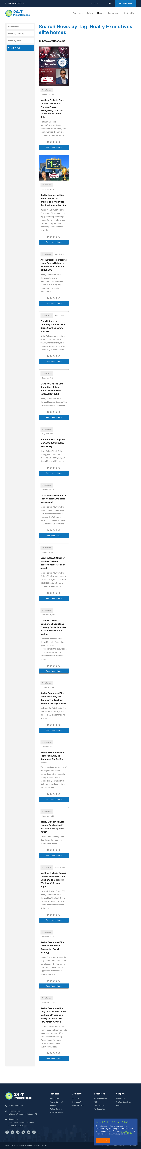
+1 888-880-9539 (14, 3)
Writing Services (56, 1109)
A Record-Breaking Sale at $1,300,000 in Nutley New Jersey (53, 443)
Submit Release (125, 3)
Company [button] (77, 13)
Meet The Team (78, 1105)
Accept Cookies (103, 1140)
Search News (14, 48)
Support (120, 1094)
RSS (95, 1102)
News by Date (14, 41)
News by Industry (16, 34)
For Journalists (99, 1109)
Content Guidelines (123, 1102)
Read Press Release (54, 147)
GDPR (129, 1134)
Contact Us (128, 13)
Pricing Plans (55, 1098)
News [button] (100, 13)
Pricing (90, 13)
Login (108, 3)
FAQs (118, 1105)
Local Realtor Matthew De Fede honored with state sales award (54, 499)
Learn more (126, 1131)
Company (76, 1094)
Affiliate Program (56, 1112)
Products (54, 1094)
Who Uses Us (77, 1102)
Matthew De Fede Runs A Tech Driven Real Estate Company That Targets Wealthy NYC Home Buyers (53, 880)
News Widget (99, 1105)
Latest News (13, 26)
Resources (99, 1094)
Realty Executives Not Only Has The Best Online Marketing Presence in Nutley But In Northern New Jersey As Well (53, 1015)
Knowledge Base (100, 1098)
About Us (75, 1098)
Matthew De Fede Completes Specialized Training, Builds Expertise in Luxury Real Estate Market (53, 627)
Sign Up (94, 3)
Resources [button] (113, 13)
